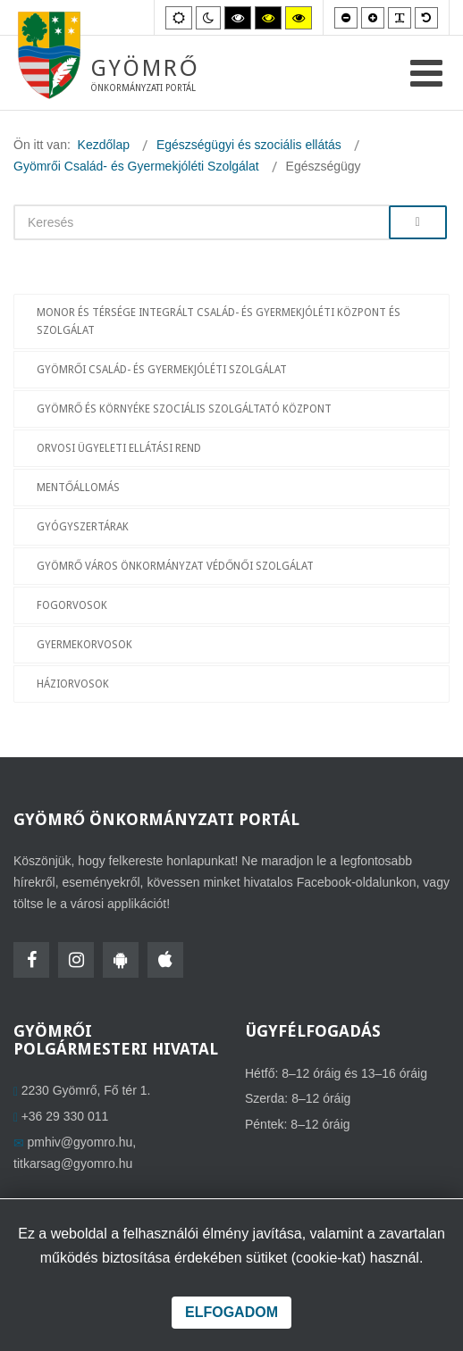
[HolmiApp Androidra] (121, 960)
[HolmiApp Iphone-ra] (165, 960)
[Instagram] (76, 960)
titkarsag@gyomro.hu (72, 1163)
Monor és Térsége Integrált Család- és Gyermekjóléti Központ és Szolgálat (218, 321)
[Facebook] (31, 960)
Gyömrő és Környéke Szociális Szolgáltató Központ (184, 409)
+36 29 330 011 (65, 1116)
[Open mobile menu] (426, 73)
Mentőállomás (78, 487)
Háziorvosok (73, 684)
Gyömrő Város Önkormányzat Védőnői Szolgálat (175, 566)
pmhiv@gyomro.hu (80, 1142)
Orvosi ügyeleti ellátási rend (119, 448)
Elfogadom (231, 1312)
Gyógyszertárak (83, 527)
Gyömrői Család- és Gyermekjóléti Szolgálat (162, 369)
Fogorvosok (72, 605)
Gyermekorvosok (84, 644)
